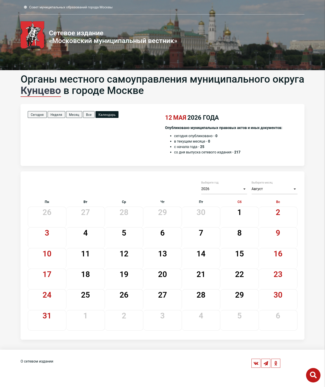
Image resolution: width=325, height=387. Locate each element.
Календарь (107, 115)
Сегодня (37, 115)
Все (89, 115)
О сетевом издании (37, 361)
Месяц (74, 115)
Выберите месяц (262, 182)
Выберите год (210, 182)
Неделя (56, 115)
